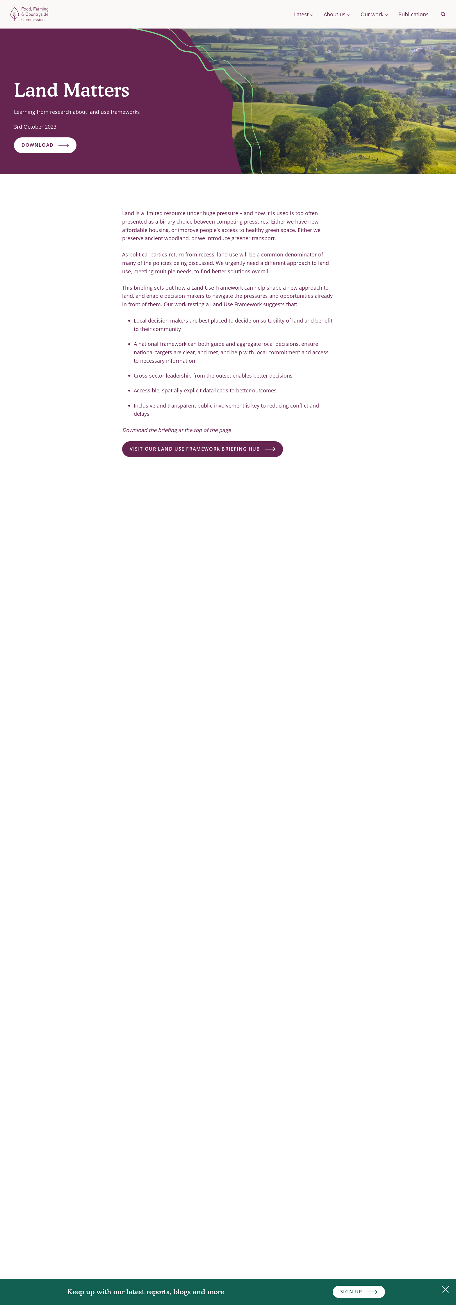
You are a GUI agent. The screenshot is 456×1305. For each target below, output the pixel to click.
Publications (413, 14)
